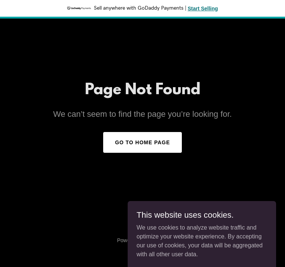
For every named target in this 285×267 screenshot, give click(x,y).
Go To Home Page (142, 142)
